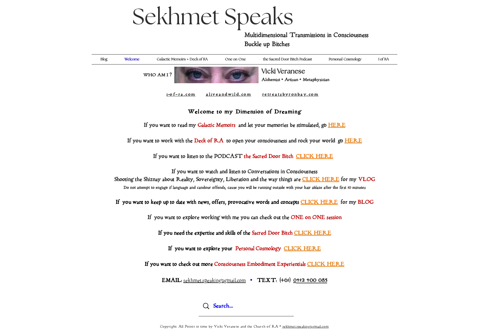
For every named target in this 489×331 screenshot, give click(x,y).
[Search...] (247, 306)
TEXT (266, 280)
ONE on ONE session (316, 217)
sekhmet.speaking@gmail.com (305, 326)
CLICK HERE (320, 179)
